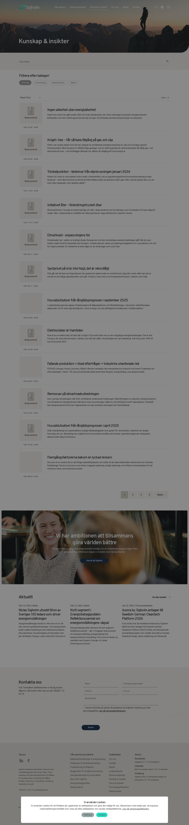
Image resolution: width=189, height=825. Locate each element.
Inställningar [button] (88, 815)
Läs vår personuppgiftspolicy (135, 809)
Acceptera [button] (101, 815)
